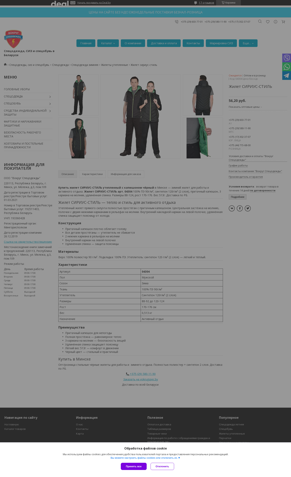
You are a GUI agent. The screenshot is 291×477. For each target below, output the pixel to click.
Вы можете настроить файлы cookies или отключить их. (144, 457)
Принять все (134, 466)
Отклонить (162, 466)
